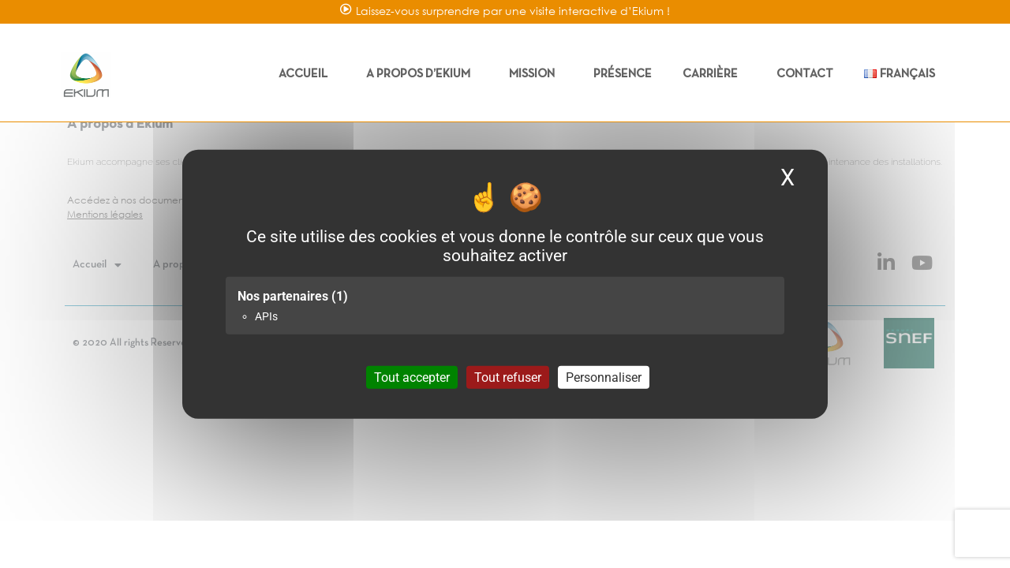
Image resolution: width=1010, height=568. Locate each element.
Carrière (714, 74)
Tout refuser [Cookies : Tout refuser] (507, 376)
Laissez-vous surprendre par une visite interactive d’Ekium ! (513, 10)
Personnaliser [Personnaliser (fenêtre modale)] (604, 376)
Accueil (307, 74)
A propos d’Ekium (422, 74)
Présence (622, 74)
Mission (536, 74)
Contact (804, 74)
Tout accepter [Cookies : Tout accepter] (412, 376)
